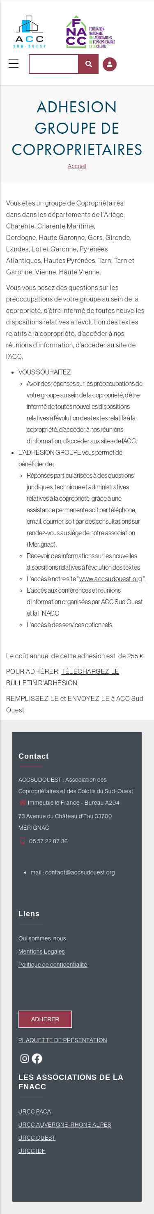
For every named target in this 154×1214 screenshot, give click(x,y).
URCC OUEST (36, 1137)
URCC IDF (32, 1151)
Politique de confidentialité (52, 964)
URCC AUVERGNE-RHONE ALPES (64, 1124)
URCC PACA (34, 1111)
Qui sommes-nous (42, 938)
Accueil (77, 166)
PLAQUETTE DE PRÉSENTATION (62, 1040)
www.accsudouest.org (110, 579)
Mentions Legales (41, 951)
